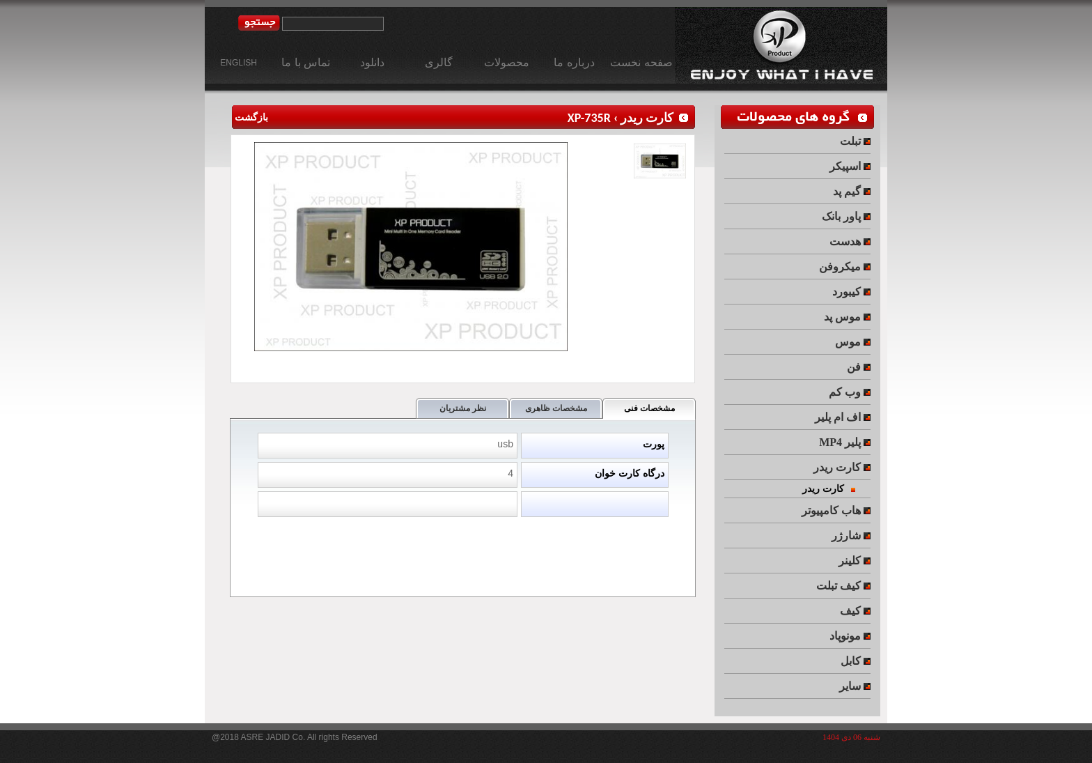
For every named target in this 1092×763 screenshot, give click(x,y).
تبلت (855, 141)
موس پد (847, 317)
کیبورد (851, 292)
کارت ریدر (647, 117)
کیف (855, 611)
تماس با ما (305, 62)
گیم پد (852, 191)
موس (853, 342)
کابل (856, 661)
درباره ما (574, 62)
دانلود (372, 62)
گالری (439, 62)
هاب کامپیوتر (836, 510)
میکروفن (845, 266)
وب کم (850, 392)
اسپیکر (850, 166)
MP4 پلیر (845, 442)
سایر (855, 686)
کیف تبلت (843, 586)
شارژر (851, 535)
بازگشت (249, 117)
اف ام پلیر (843, 417)
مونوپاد (850, 636)
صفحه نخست (641, 62)
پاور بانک (846, 216)
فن (859, 367)
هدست (850, 241)
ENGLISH (238, 63)
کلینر (854, 561)
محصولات (506, 62)
